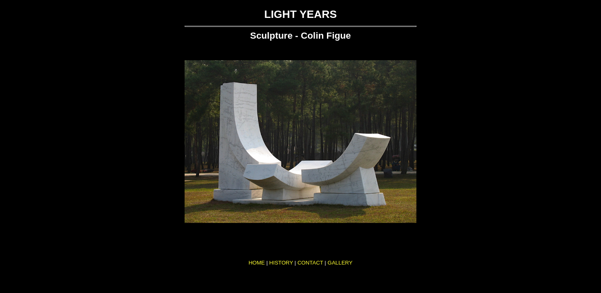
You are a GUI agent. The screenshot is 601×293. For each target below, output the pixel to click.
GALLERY (340, 263)
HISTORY (281, 263)
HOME (256, 263)
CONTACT (310, 263)
